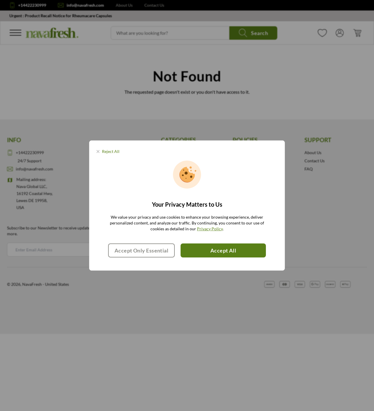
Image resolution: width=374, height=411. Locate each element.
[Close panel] (108, 151)
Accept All (223, 250)
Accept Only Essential (141, 250)
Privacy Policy (210, 228)
